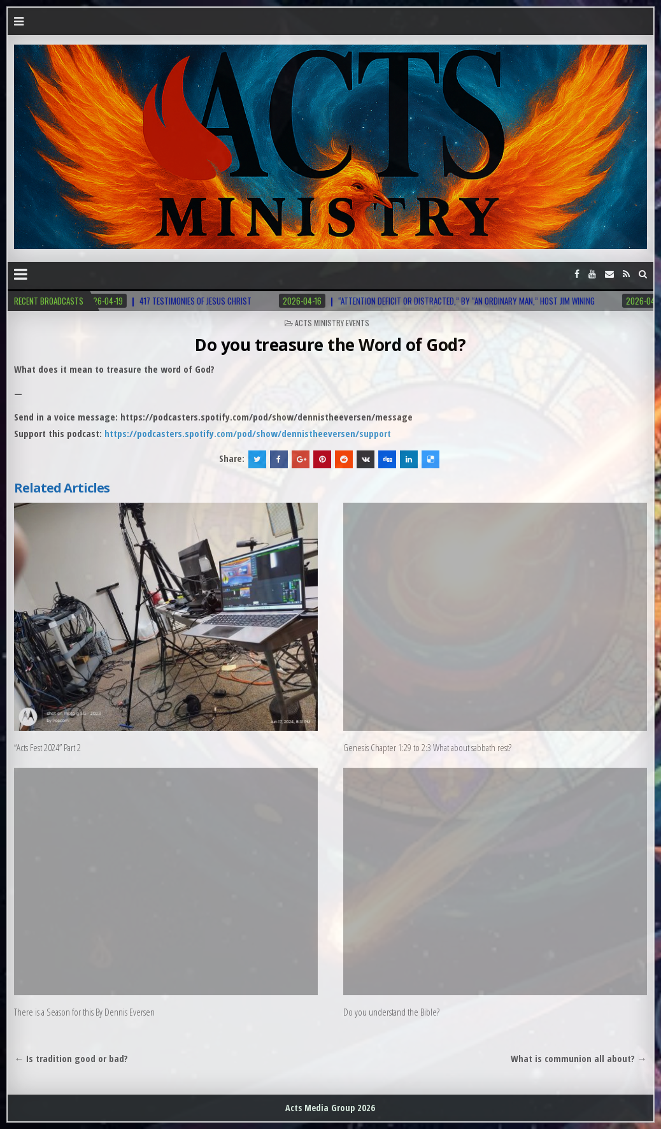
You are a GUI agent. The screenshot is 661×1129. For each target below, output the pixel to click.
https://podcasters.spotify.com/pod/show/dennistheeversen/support (247, 433)
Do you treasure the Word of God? (330, 344)
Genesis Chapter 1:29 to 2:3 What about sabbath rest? (427, 747)
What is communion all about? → (579, 1058)
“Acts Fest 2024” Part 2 (47, 747)
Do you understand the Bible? (391, 1011)
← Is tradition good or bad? (71, 1058)
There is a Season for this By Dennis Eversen (84, 1011)
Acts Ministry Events (332, 322)
